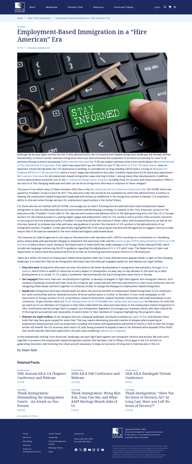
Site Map (144, 437)
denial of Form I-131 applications (138, 165)
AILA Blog (27, 441)
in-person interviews (32, 176)
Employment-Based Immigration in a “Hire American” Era (83, 18)
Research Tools (75, 7)
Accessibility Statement (149, 435)
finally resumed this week (75, 161)
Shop (51, 452)
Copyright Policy (132, 437)
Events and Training (123, 7)
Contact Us (79, 434)
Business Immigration (39, 48)
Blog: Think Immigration (39, 18)
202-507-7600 (86, 439)
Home (20, 18)
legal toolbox (140, 316)
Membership (51, 7)
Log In (157, 7)
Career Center (55, 434)
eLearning (53, 437)
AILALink (27, 445)
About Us (27, 437)
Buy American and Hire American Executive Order (118, 189)
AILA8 (55, 274)
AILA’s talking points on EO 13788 (83, 301)
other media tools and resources (125, 301)
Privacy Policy (131, 435)
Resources (98, 7)
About (32, 7)
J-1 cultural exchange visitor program (86, 179)
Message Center (56, 448)
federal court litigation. (113, 330)
